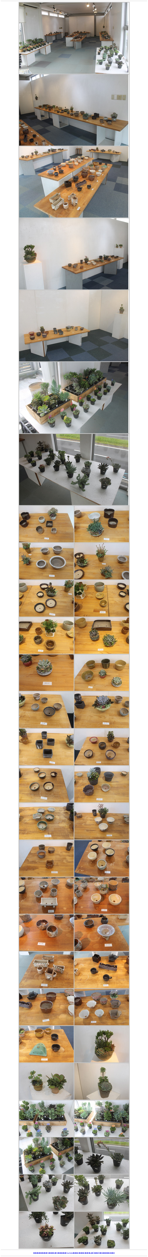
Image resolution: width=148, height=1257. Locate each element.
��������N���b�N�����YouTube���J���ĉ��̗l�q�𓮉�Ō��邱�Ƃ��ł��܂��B (74, 1253)
